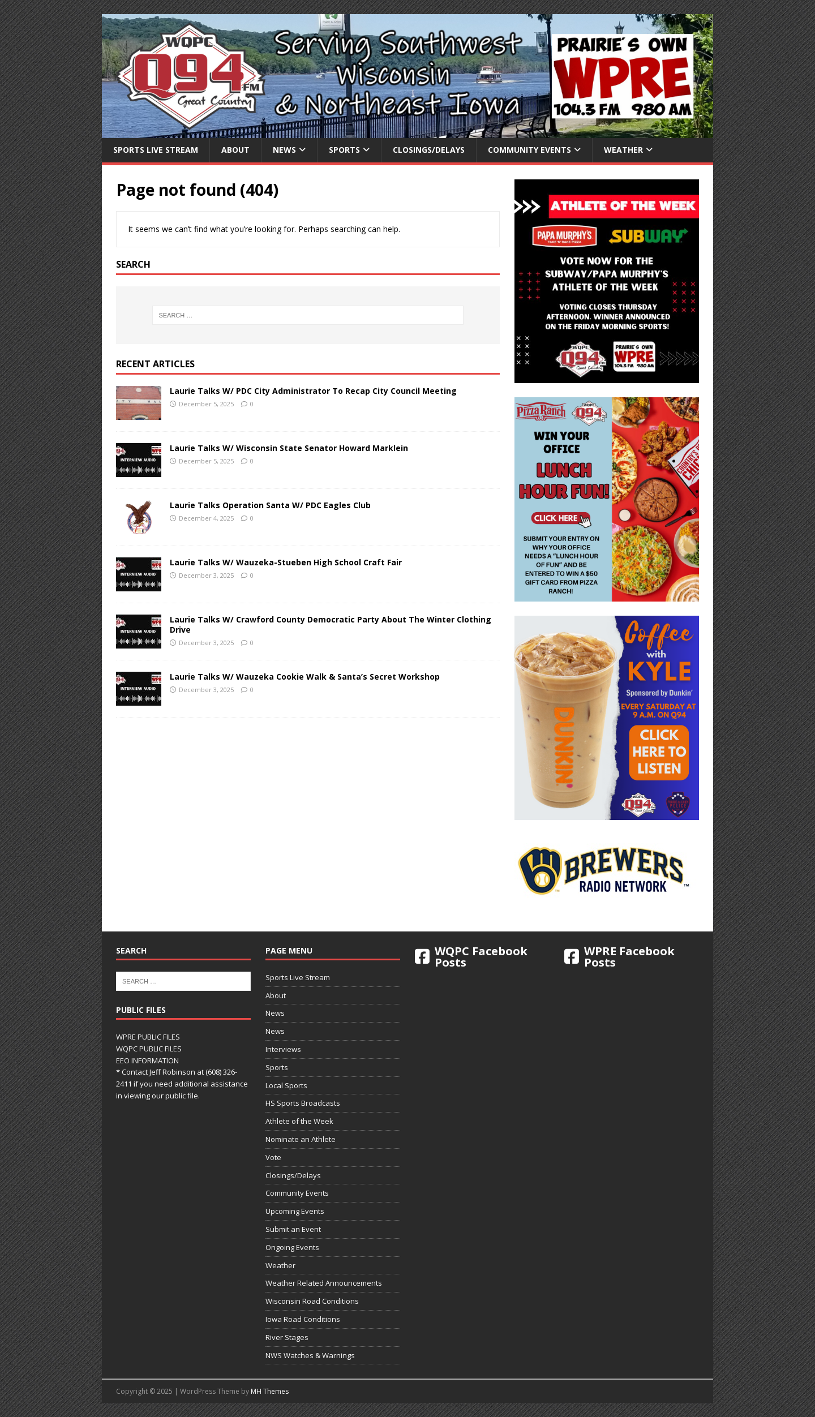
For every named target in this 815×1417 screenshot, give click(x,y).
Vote (273, 1157)
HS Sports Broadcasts (302, 1103)
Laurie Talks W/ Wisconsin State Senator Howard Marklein (289, 448)
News (284, 149)
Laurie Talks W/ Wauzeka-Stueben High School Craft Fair (286, 562)
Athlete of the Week (299, 1121)
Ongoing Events (292, 1247)
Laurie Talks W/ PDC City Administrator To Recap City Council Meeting (313, 390)
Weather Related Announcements (323, 1283)
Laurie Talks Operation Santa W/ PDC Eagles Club (270, 505)
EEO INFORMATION (147, 1060)
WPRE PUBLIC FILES (148, 1037)
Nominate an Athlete (300, 1139)
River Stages (286, 1337)
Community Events (529, 149)
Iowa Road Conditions (302, 1319)
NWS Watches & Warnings (310, 1355)
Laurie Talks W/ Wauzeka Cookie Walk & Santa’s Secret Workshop (305, 676)
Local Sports (286, 1085)
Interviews (283, 1049)
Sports (344, 149)
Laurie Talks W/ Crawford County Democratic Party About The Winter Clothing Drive (330, 624)
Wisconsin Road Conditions (312, 1301)
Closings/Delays (429, 149)
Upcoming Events (294, 1211)
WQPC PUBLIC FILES (149, 1049)
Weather (623, 149)
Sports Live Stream (155, 149)
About (235, 149)
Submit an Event (293, 1229)
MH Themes (270, 1391)
